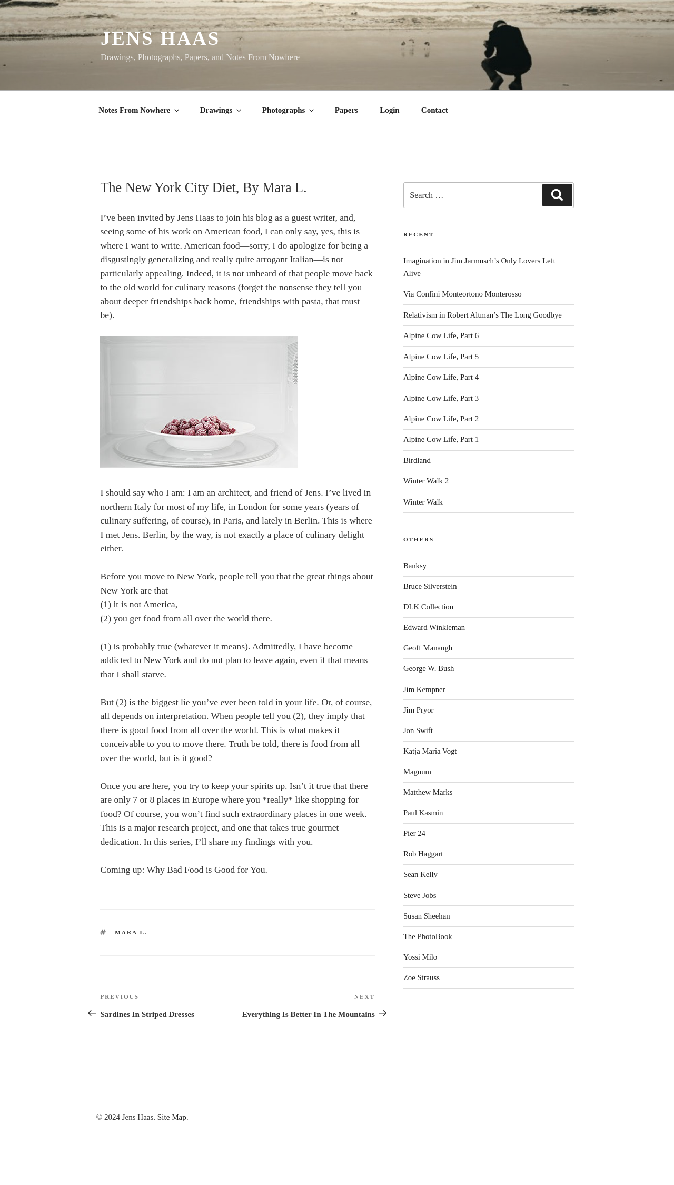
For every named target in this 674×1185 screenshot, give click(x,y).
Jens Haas (160, 38)
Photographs (289, 110)
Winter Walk (423, 502)
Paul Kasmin (423, 812)
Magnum (417, 771)
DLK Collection (428, 607)
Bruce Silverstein (430, 586)
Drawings (221, 110)
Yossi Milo (420, 957)
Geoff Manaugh (427, 648)
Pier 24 (414, 833)
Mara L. (131, 932)
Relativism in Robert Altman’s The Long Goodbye (482, 315)
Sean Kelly (420, 874)
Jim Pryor (418, 710)
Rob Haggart (423, 854)
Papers (346, 110)
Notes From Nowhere (139, 110)
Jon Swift (418, 730)
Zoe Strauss (421, 977)
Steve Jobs (420, 895)
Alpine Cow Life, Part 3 (441, 398)
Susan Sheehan (426, 916)
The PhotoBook (427, 936)
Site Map (171, 1116)
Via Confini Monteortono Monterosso (462, 294)
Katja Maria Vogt (430, 751)
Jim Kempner (424, 689)
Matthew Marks (428, 792)
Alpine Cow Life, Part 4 (441, 377)
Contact (434, 110)
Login (390, 110)
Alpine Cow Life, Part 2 (441, 418)
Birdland (417, 460)
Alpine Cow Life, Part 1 (441, 439)
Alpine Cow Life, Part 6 (441, 335)
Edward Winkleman (434, 627)
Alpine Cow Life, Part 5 (441, 356)
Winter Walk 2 (426, 481)
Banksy (415, 565)
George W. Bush (428, 668)
